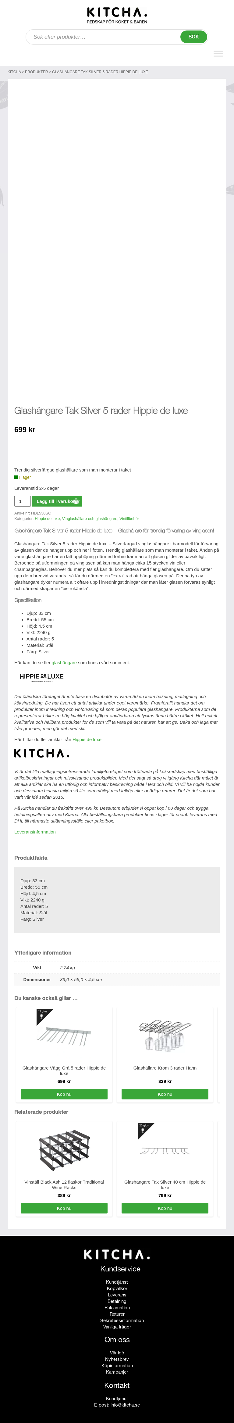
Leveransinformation (35, 828)
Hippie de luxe (47, 515)
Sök (194, 36)
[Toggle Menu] (218, 54)
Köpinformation (117, 1362)
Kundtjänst (117, 1278)
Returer (117, 1311)
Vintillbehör (129, 515)
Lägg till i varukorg (57, 498)
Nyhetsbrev (117, 1356)
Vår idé (117, 1349)
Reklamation (117, 1304)
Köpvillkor (117, 1285)
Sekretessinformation (122, 1317)
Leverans (117, 1291)
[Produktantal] (22, 498)
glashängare (64, 659)
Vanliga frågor (117, 1323)
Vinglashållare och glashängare (89, 515)
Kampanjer (117, 1368)
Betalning (117, 1298)
